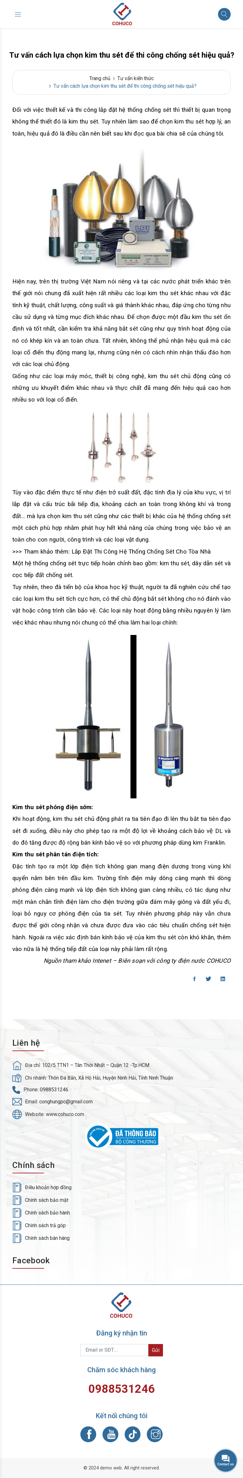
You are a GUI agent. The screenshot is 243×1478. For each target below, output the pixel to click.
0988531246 (54, 1090)
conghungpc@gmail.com (66, 1102)
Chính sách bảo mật (46, 1200)
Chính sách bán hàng (47, 1238)
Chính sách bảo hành (47, 1213)
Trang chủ (99, 78)
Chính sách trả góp (45, 1225)
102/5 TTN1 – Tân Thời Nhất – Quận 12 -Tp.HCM (95, 1065)
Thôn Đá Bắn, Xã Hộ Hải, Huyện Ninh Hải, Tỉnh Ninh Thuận (110, 1078)
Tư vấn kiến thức (135, 78)
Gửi (155, 1350)
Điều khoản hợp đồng (48, 1187)
